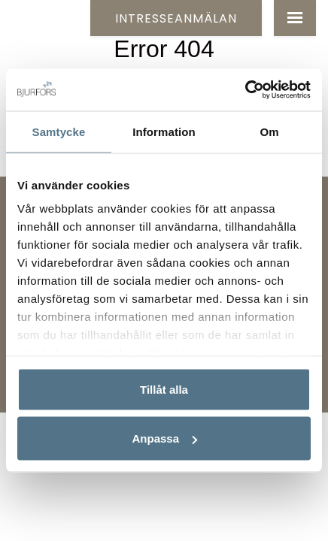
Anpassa (164, 438)
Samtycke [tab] (59, 131)
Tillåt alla (164, 388)
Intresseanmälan (176, 18)
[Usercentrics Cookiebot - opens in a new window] (245, 90)
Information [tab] (164, 131)
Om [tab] (269, 131)
